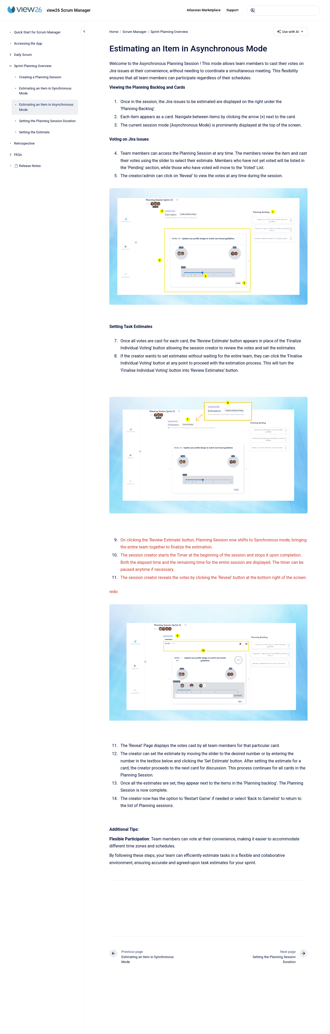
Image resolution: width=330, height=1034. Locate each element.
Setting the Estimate (34, 132)
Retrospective (24, 143)
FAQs (18, 155)
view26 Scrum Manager (69, 10)
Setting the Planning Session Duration (47, 121)
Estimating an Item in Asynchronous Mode (46, 107)
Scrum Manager (134, 31)
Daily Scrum (23, 55)
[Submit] (253, 10)
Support (232, 10)
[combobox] (283, 10)
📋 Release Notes (27, 166)
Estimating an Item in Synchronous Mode (45, 90)
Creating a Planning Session (40, 77)
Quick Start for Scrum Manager (37, 32)
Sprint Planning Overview (33, 66)
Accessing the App (28, 43)
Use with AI (290, 31)
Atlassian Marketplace (204, 10)
